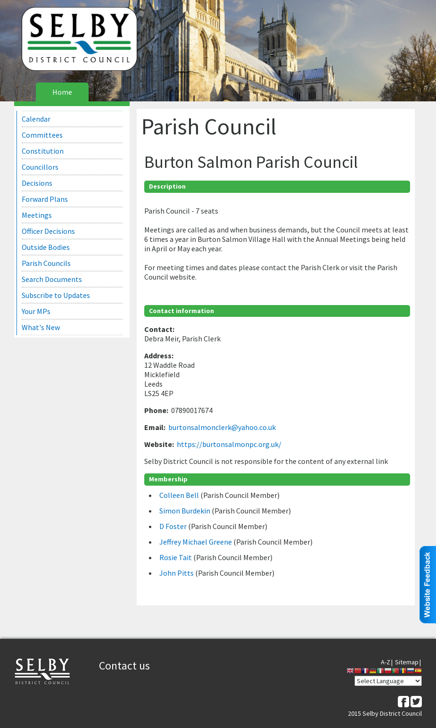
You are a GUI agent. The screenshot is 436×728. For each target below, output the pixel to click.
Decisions (37, 183)
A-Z (385, 662)
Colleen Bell (179, 495)
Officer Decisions (48, 231)
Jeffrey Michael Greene (196, 541)
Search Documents (52, 279)
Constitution (43, 151)
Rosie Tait (176, 557)
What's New (41, 327)
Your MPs (36, 311)
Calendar (36, 119)
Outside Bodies (46, 247)
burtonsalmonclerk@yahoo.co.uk (222, 427)
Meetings (37, 215)
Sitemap (407, 662)
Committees (42, 135)
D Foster (173, 526)
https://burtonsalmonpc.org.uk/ (229, 444)
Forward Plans (45, 199)
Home (62, 92)
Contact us (124, 665)
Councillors (40, 167)
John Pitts (177, 573)
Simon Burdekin (185, 510)
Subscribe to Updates (56, 295)
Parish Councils (46, 263)
